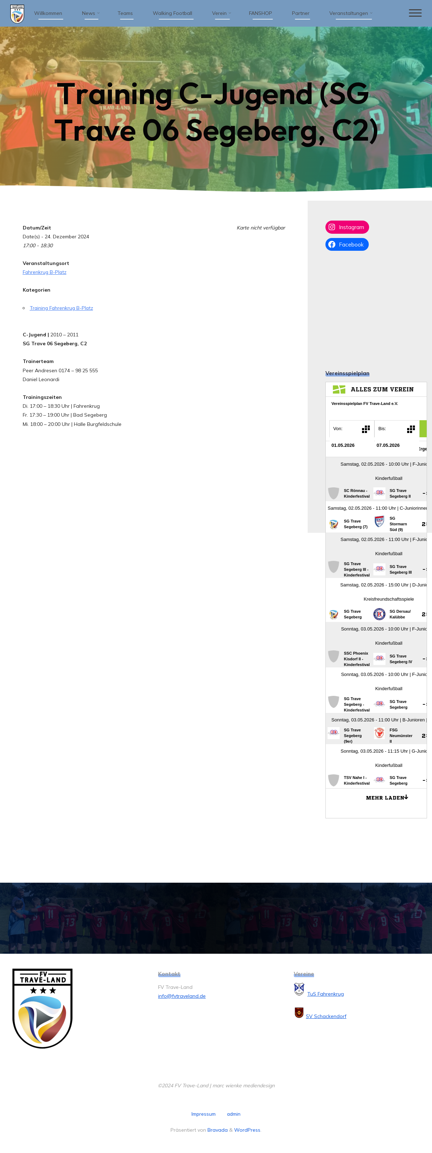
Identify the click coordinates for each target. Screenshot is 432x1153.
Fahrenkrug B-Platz (45, 272)
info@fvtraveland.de (182, 996)
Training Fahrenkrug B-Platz (62, 308)
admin (234, 1114)
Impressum (203, 1114)
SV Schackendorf (326, 1016)
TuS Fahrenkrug (325, 994)
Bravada (217, 1129)
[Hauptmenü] (413, 13)
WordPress (247, 1129)
